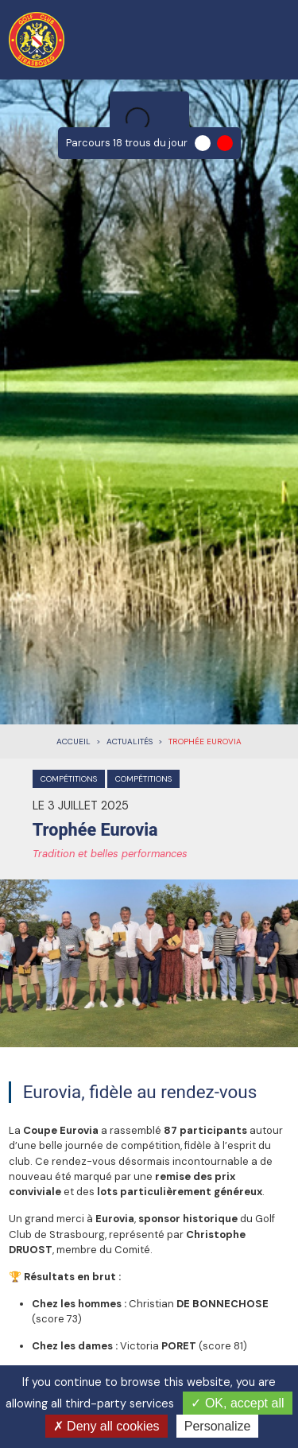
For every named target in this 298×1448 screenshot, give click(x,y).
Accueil (73, 741)
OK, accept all (237, 1403)
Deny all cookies (106, 1426)
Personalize (217, 1426)
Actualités (129, 741)
